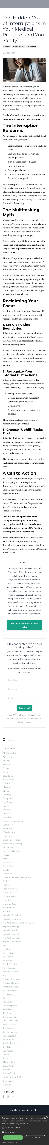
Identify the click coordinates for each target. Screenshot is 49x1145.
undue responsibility (13, 1077)
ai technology (9, 756)
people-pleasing (10, 964)
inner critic (8, 892)
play (4, 975)
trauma (6, 1069)
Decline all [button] (35, 1138)
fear (5, 858)
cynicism (7, 817)
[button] (24, 1132)
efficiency (7, 836)
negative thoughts (18, 46)
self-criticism (9, 1024)
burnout (6, 783)
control (6, 805)
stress (5, 1058)
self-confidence (10, 1020)
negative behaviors (12, 915)
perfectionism (9, 967)
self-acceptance (10, 1005)
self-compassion (10, 1016)
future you (8, 862)
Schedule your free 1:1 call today (24, 625)
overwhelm (8, 956)
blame (5, 772)
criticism (7, 809)
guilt (5, 881)
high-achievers (10, 888)
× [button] (47, 1117)
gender (6, 869)
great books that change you (17, 877)
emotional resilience (12, 839)
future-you (8, 866)
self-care (7, 1013)
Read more (24, 1124)
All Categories (9, 753)
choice (6, 790)
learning (7, 900)
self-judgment (9, 1035)
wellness (7, 1084)
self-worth (8, 1050)
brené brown (9, 779)
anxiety (6, 760)
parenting (7, 960)
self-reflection (10, 1043)
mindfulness (8, 907)
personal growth (10, 971)
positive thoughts (11, 982)
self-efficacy (8, 1028)
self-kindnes (9, 1039)
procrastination (31, 46)
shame (6, 1054)
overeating (8, 952)
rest (5, 998)
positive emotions (11, 979)
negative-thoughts (12, 941)
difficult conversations (13, 820)
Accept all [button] (13, 1138)
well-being (8, 1080)
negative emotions (12, 918)
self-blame (8, 1009)
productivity (8, 994)
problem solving (10, 986)
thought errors (10, 1062)
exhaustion (8, 847)
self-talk (7, 1047)
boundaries (6, 46)
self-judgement (10, 1032)
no (4, 945)
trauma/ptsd (9, 1073)
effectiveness (9, 832)
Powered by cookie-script (10, 1142)
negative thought (11, 934)
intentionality (9, 896)
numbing (7, 949)
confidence (8, 802)
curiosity (7, 813)
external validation (11, 851)
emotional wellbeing (12, 843)
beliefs (6, 768)
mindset (6, 911)
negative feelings (11, 926)
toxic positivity (10, 1065)
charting (7, 787)
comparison (8, 798)
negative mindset (11, 930)
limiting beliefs (10, 903)
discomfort (8, 824)
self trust (7, 1001)
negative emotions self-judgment (18, 922)
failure (6, 854)
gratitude (7, 873)
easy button (8, 828)
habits (5, 885)
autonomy (8, 764)
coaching (7, 794)
